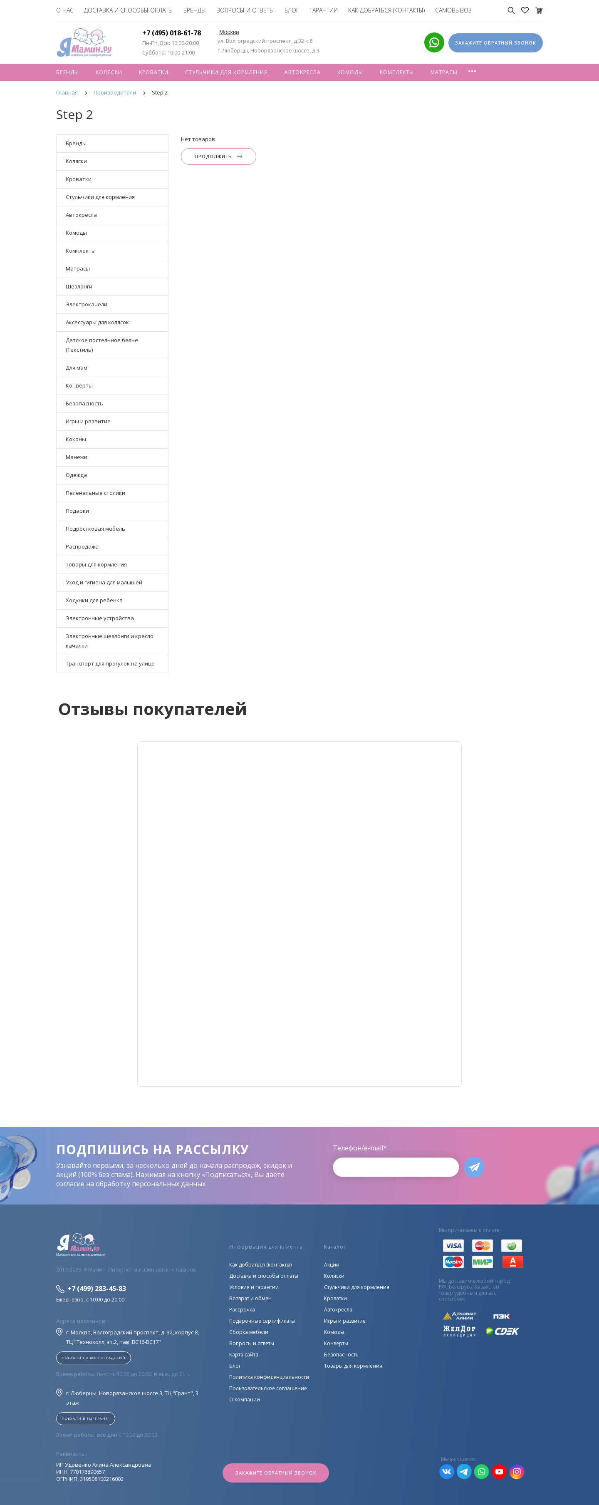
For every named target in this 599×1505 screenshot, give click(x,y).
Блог (292, 10)
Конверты (79, 385)
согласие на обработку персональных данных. (131, 1183)
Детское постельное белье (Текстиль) (102, 344)
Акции (331, 1264)
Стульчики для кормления (226, 72)
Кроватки (153, 72)
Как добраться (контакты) (386, 10)
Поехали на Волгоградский (94, 1357)
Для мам (76, 367)
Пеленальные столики (95, 493)
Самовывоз (453, 10)
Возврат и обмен (250, 1298)
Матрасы (444, 72)
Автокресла (303, 72)
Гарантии (323, 10)
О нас (65, 10)
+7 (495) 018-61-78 (171, 32)
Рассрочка (242, 1309)
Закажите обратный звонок (276, 1473)
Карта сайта (243, 1354)
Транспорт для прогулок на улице (110, 663)
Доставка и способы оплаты (128, 10)
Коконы (76, 439)
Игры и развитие (88, 421)
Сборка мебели (248, 1332)
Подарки (77, 510)
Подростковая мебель (95, 528)
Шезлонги (79, 286)
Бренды (194, 10)
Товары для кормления (96, 564)
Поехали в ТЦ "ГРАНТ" (86, 1418)
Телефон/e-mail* (360, 1147)
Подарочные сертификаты (262, 1320)
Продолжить (219, 156)
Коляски (109, 72)
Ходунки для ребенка (94, 600)
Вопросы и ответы (245, 10)
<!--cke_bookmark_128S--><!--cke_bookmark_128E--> (299, 914)
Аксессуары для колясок (97, 322)
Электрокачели (86, 304)
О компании (244, 1399)
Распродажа (82, 546)
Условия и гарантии (254, 1287)
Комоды (350, 72)
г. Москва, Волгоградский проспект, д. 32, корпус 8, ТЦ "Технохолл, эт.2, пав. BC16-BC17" (127, 1337)
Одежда (76, 475)
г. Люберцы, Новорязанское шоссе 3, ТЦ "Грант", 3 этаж (127, 1397)
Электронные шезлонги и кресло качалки (109, 640)
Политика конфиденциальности (269, 1377)
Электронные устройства (100, 618)
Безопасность (84, 403)
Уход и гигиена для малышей (104, 582)
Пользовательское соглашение (268, 1388)
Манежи (76, 457)
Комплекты (397, 72)
